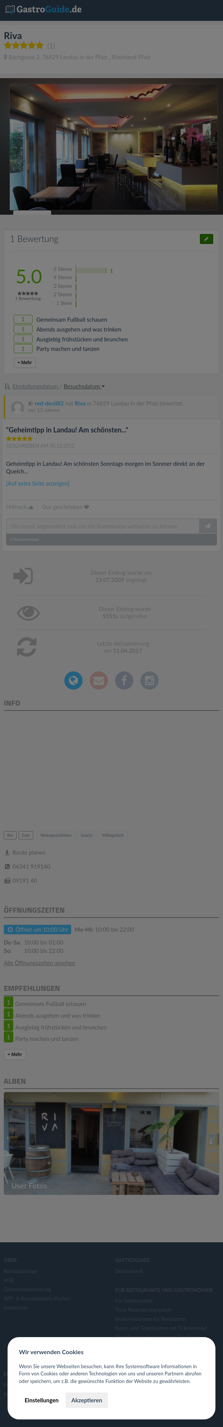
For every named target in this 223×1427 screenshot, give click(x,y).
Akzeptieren (86, 1400)
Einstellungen (42, 1400)
